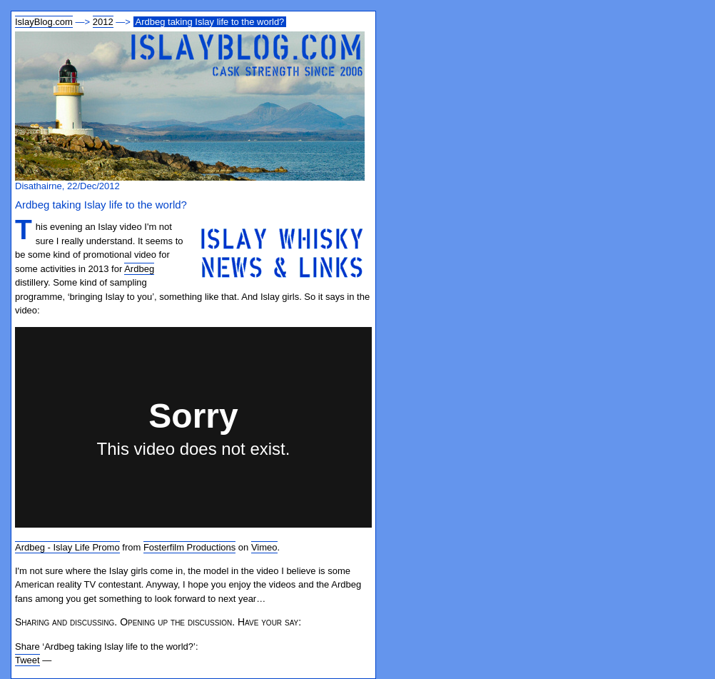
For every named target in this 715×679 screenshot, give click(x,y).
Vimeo (264, 547)
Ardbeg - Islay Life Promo (67, 547)
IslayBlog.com (44, 21)
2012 (103, 21)
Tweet (27, 660)
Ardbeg (139, 268)
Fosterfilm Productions (189, 547)
